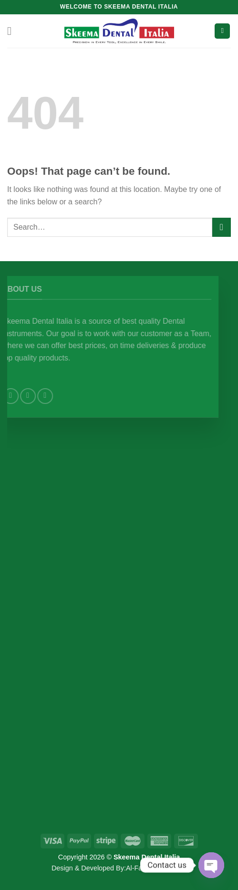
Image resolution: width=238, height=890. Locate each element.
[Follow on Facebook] (25, 396)
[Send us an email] (59, 396)
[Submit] (221, 227)
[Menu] (13, 30)
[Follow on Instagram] (42, 396)
